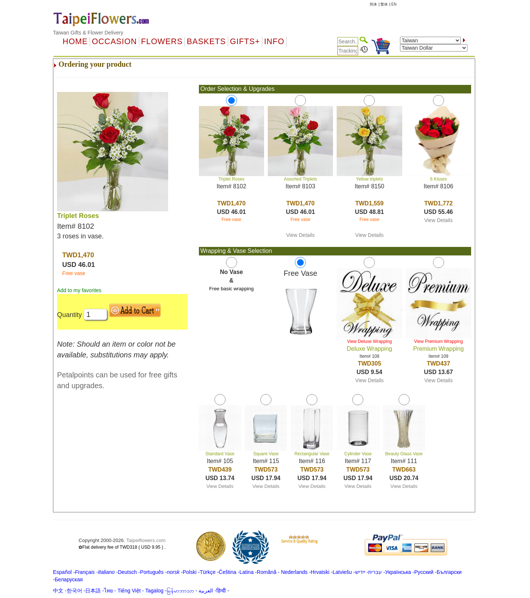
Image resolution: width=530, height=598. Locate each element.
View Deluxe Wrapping (369, 341)
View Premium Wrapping (438, 341)
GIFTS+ (245, 41)
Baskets (206, 41)
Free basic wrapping (231, 288)
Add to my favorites (79, 290)
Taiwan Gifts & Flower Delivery (88, 33)
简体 (373, 4)
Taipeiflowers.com (146, 540)
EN (394, 4)
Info (274, 41)
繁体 (384, 4)
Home (75, 41)
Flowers (162, 41)
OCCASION (114, 41)
